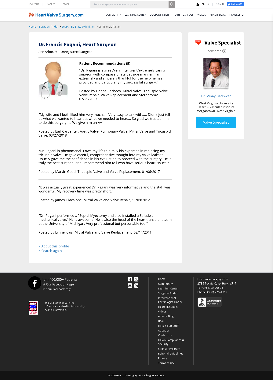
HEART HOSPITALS (183, 14)
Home (32, 26)
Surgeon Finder (49, 26)
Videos (162, 311)
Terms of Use (166, 363)
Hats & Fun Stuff (168, 326)
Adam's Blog (166, 316)
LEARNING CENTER (135, 14)
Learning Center (168, 288)
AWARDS (51, 4)
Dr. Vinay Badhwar (216, 96)
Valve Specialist (216, 122)
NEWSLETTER (236, 14)
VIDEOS (201, 14)
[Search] (172, 4)
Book (161, 321)
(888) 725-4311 (217, 292)
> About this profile (53, 246)
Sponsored (213, 51)
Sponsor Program (169, 349)
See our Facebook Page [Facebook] (56, 289)
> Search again (50, 250)
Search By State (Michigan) (78, 26)
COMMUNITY (113, 14)
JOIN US (202, 4)
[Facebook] (34, 283)
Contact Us (165, 335)
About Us (164, 330)
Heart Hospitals (168, 306)
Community (165, 283)
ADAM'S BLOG (218, 14)
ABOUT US (34, 4)
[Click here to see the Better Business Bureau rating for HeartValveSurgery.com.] (230, 302)
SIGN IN (220, 4)
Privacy (162, 358)
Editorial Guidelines (170, 353)
